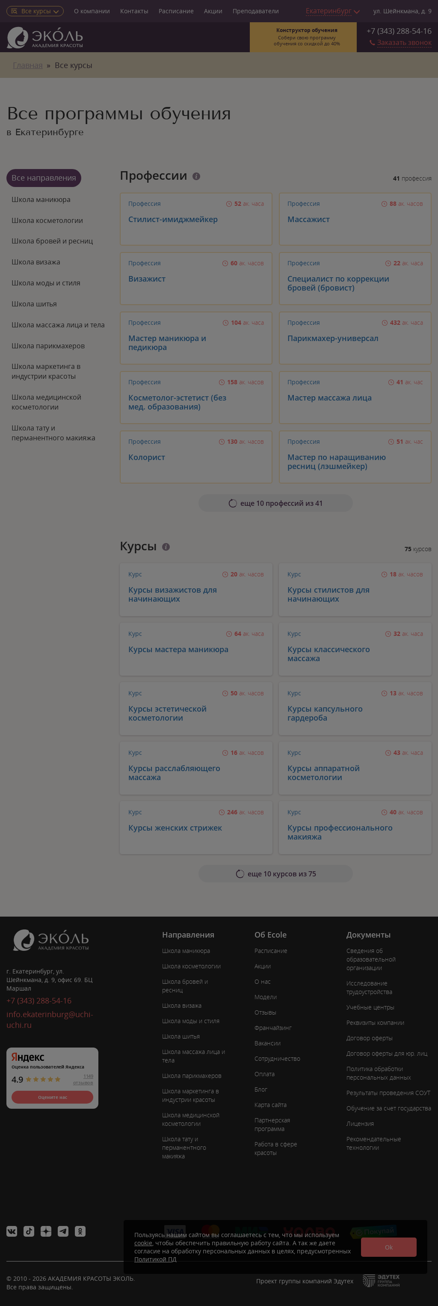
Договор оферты (369, 1038)
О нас (263, 981)
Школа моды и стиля (46, 283)
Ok (389, 1247)
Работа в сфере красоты (276, 1148)
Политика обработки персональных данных (378, 1073)
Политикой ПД (155, 1259)
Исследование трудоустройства (369, 987)
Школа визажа (36, 262)
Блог (261, 1089)
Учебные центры (370, 1007)
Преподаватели (256, 11)
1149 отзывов (83, 1079)
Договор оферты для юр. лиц (386, 1053)
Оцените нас (52, 1097)
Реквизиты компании (375, 1022)
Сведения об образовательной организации (371, 959)
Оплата (265, 1074)
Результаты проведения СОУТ (388, 1093)
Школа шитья (34, 304)
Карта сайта (271, 1105)
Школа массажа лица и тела (58, 324)
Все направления (44, 177)
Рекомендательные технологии (373, 1143)
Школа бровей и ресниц (52, 241)
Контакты (134, 11)
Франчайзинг (273, 1028)
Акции (213, 11)
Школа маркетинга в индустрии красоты (46, 371)
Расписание (176, 11)
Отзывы (265, 1012)
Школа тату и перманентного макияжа (53, 432)
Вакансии (268, 1043)
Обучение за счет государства (388, 1108)
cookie (143, 1243)
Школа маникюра (41, 199)
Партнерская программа (272, 1124)
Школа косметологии (47, 220)
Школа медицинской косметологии (46, 402)
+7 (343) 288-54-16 (399, 31)
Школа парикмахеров (48, 345)
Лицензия (360, 1123)
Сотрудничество (277, 1058)
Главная (28, 65)
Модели (266, 997)
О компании (92, 11)
